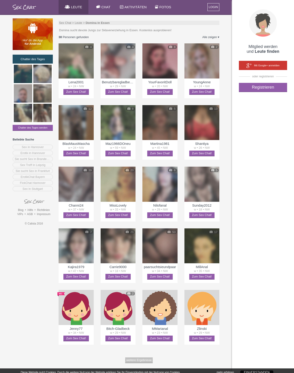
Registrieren (263, 87)
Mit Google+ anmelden (263, 65)
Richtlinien (43, 210)
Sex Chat (65, 23)
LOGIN (213, 7)
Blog (20, 210)
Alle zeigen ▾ (210, 37)
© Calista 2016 (34, 223)
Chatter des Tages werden (32, 127)
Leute (78, 23)
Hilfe (30, 210)
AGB (30, 214)
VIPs (20, 214)
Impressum (43, 214)
